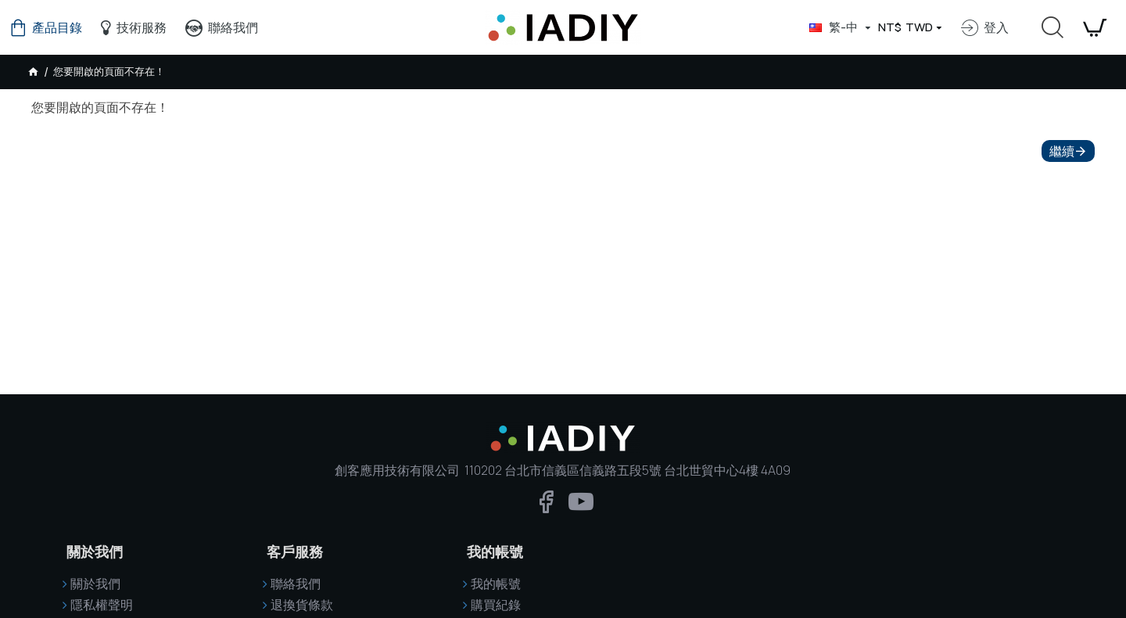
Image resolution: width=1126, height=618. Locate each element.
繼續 (1061, 151)
